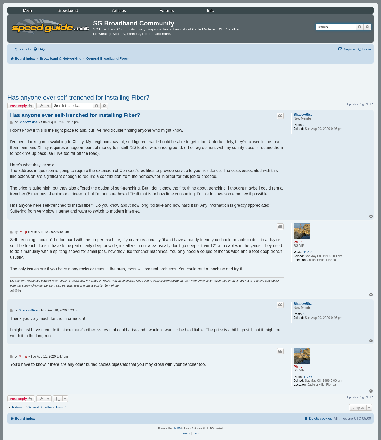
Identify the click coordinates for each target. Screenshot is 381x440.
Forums (167, 10)
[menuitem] (39, 49)
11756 (307, 252)
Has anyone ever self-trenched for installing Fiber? (78, 97)
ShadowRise (303, 114)
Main (27, 10)
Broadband (67, 10)
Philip (298, 242)
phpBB (177, 428)
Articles (119, 10)
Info (210, 10)
